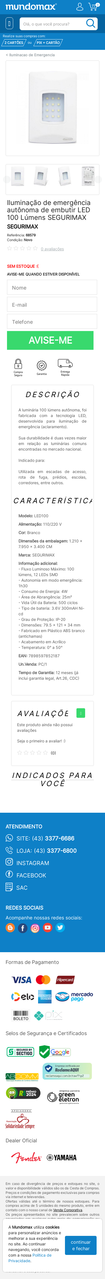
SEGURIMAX (22, 226)
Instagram (33, 863)
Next (98, 179)
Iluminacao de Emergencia (32, 55)
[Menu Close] (9, 23)
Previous (7, 179)
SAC (22, 887)
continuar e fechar (81, 1245)
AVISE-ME (50, 340)
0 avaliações (52, 248)
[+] (80, 713)
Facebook (31, 875)
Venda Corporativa (67, 1210)
